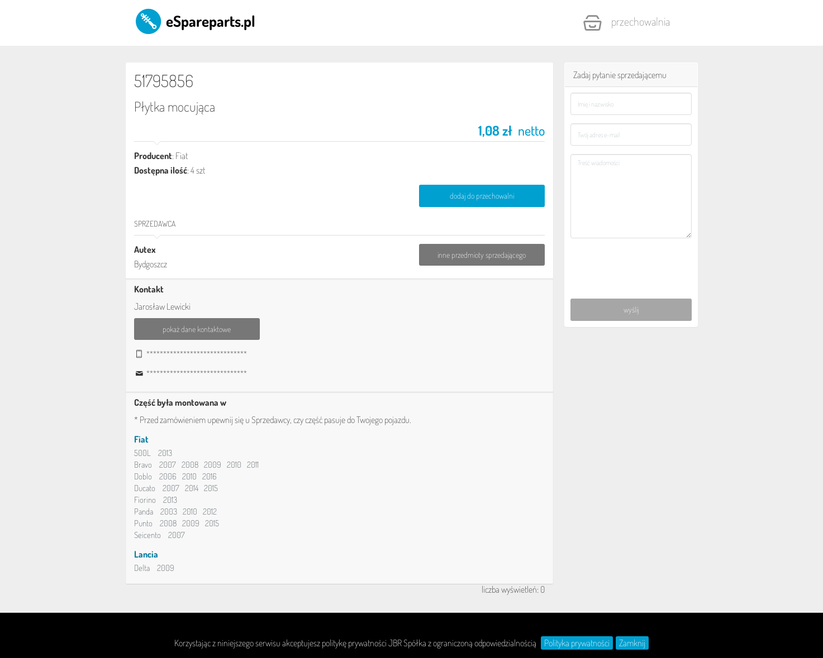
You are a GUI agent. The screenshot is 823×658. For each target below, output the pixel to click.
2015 (211, 488)
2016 (209, 476)
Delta (142, 568)
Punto (143, 523)
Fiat (141, 439)
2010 (234, 464)
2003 (168, 511)
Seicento (147, 535)
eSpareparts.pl (194, 20)
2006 (168, 476)
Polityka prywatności (577, 643)
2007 (167, 464)
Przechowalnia (626, 22)
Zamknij (632, 643)
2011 (253, 464)
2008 (190, 464)
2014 (191, 488)
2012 (210, 511)
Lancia (146, 554)
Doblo (143, 476)
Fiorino (145, 499)
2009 (212, 464)
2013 (165, 453)
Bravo (143, 464)
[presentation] (631, 262)
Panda (143, 511)
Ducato (144, 488)
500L (142, 453)
